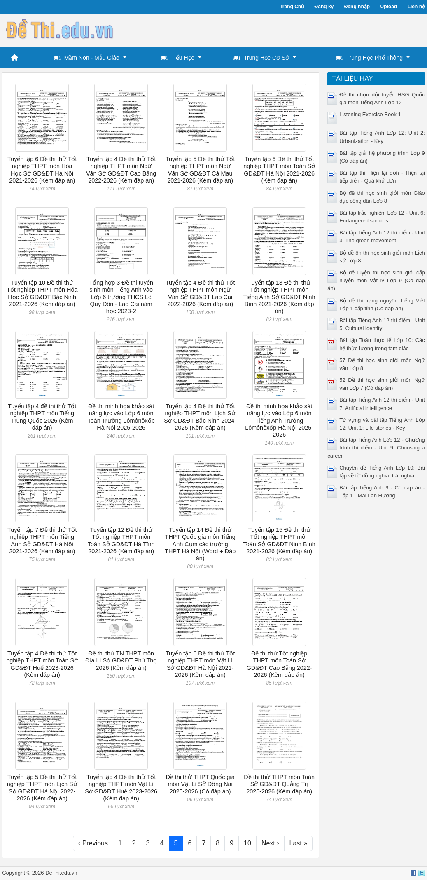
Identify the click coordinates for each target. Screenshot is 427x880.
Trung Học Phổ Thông (369, 57)
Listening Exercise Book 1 (370, 114)
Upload (388, 6)
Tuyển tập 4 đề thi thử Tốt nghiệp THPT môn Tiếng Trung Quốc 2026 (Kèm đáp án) (42, 417)
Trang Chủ (292, 6)
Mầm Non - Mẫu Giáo (86, 57)
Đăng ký (324, 6)
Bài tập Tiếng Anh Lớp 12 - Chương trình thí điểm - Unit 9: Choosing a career (376, 448)
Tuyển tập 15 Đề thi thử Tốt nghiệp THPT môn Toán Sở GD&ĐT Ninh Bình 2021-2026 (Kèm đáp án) (279, 541)
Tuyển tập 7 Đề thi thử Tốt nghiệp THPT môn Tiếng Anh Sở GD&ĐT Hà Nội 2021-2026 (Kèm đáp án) (42, 541)
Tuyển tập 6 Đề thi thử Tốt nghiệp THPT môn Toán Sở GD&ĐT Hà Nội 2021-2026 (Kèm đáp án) (279, 170)
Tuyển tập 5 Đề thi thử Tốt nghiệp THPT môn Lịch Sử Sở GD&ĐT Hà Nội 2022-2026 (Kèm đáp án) (42, 788)
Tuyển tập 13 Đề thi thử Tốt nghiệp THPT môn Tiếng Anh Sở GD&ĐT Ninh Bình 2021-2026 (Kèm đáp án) (279, 296)
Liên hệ (416, 6)
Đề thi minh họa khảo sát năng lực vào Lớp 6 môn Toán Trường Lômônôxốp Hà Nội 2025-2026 (121, 417)
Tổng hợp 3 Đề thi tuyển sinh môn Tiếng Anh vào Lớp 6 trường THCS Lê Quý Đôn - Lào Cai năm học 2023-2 (121, 296)
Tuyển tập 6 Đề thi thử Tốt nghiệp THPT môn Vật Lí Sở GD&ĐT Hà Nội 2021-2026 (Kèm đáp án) (200, 664)
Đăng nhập (357, 6)
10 (247, 843)
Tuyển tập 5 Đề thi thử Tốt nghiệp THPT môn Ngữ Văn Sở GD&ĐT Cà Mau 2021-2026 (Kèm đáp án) (200, 170)
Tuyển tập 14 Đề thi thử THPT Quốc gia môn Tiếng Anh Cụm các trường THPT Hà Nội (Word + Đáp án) (200, 544)
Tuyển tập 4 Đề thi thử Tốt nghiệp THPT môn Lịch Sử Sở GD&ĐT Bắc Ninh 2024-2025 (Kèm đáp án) (200, 417)
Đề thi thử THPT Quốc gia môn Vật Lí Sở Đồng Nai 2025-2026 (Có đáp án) (200, 784)
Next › (270, 843)
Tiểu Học (177, 57)
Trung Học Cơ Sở (261, 57)
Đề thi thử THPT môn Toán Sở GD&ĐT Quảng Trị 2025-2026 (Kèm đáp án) (279, 784)
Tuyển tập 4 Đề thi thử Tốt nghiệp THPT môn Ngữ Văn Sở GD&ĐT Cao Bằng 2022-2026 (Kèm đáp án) (121, 170)
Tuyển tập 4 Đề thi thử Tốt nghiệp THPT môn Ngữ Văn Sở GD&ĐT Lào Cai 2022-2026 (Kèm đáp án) (200, 293)
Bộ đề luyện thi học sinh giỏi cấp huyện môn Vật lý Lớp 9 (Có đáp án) (376, 280)
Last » (298, 843)
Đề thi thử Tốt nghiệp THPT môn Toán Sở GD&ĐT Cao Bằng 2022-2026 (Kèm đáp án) (279, 664)
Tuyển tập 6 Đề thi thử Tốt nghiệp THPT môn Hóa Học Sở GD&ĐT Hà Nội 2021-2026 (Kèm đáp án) (42, 170)
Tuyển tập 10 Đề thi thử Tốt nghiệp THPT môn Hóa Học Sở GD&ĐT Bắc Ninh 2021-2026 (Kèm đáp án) (42, 293)
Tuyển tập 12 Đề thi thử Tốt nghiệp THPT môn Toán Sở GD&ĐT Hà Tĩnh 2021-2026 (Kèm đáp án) (121, 541)
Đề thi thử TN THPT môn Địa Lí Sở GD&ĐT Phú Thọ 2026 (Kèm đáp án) (121, 660)
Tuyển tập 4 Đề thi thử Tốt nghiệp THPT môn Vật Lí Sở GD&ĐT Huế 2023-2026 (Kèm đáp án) (121, 788)
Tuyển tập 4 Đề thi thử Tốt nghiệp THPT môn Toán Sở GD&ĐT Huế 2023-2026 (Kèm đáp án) (42, 664)
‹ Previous (93, 843)
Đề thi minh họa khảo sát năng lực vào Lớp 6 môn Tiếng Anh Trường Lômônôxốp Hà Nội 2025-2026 (279, 420)
